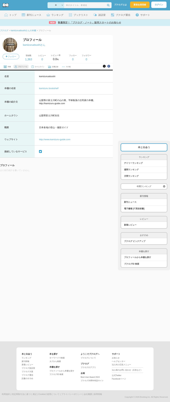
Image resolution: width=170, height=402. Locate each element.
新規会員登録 (140, 4)
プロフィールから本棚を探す (137, 257)
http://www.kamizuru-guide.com (54, 139)
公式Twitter (116, 375)
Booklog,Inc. (145, 397)
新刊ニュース (130, 202)
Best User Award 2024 (90, 377)
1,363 (28, 59)
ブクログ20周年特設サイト (92, 380)
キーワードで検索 (57, 358)
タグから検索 (55, 361)
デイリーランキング (133, 163)
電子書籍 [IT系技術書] (134, 208)
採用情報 (98, 394)
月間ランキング (131, 176)
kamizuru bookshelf (48, 88)
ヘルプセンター (118, 361)
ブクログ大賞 (27, 371)
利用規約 (6, 394)
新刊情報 (25, 361)
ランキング (26, 358)
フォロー (11, 56)
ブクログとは (120, 4)
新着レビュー (130, 225)
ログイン (159, 4)
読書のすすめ (27, 378)
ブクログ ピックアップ (134, 241)
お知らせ (116, 358)
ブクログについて (88, 358)
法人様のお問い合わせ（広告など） (127, 370)
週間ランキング (131, 169)
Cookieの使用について (49, 394)
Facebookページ (119, 379)
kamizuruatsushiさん (34, 44)
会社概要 (88, 394)
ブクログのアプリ (88, 367)
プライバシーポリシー (71, 394)
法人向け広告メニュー (121, 365)
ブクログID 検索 (131, 264)
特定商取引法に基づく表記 (24, 394)
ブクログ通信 (27, 375)
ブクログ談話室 (28, 368)
